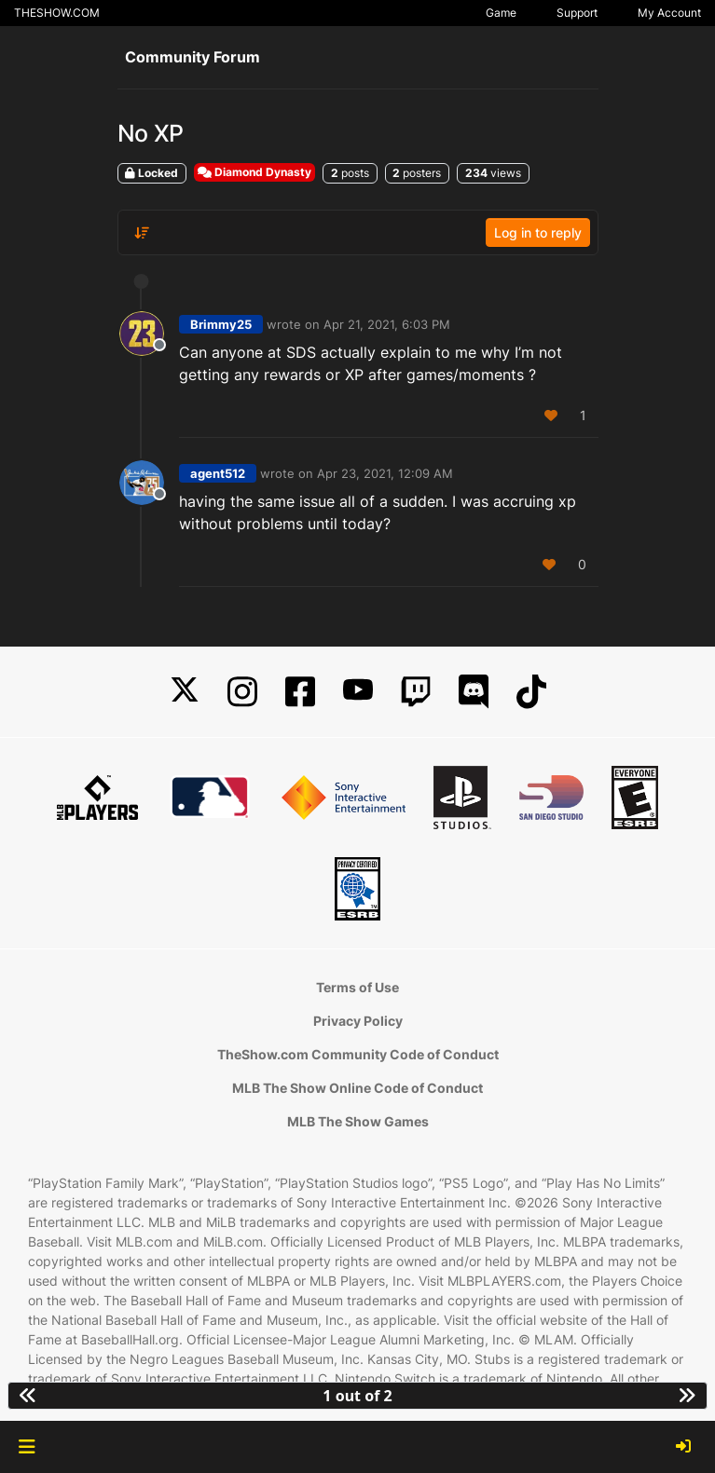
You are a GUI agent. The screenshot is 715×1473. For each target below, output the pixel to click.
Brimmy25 (221, 324)
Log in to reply (538, 232)
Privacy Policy (358, 1021)
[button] (26, 1447)
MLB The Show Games (358, 1121)
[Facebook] (300, 692)
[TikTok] (531, 692)
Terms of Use (357, 987)
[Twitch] (416, 692)
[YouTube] (358, 692)
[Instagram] (242, 692)
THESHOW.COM (57, 13)
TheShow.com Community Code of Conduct (358, 1054)
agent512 (217, 473)
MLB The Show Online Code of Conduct (357, 1088)
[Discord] (473, 692)
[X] (184, 692)
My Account (669, 13)
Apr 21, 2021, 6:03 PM (386, 324)
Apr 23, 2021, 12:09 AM (385, 473)
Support (577, 13)
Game (501, 13)
